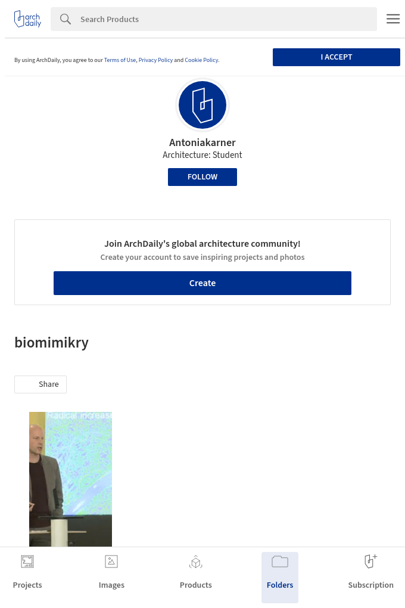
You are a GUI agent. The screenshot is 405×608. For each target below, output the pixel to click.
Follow (203, 177)
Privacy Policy (156, 60)
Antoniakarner (202, 142)
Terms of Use (120, 60)
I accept (336, 57)
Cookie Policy (201, 60)
